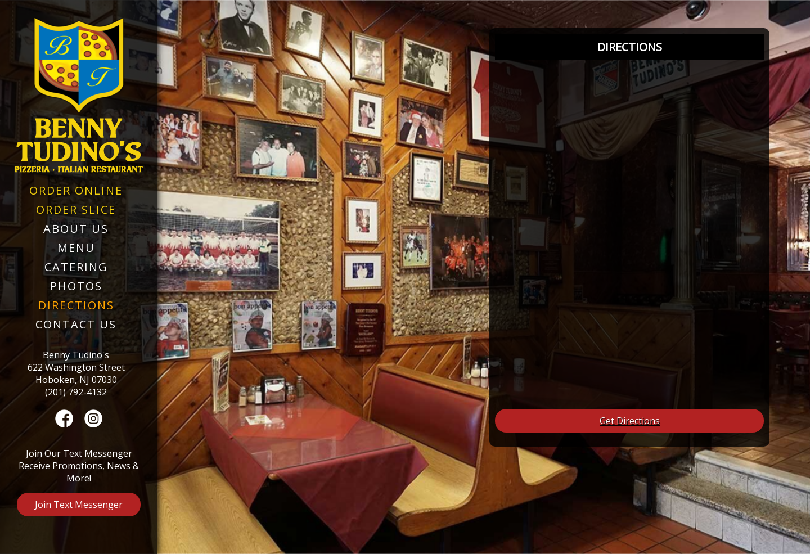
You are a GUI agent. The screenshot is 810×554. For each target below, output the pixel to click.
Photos (76, 286)
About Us (76, 228)
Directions (76, 305)
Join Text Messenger (79, 504)
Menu (76, 247)
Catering (76, 266)
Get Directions (630, 421)
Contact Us (75, 324)
